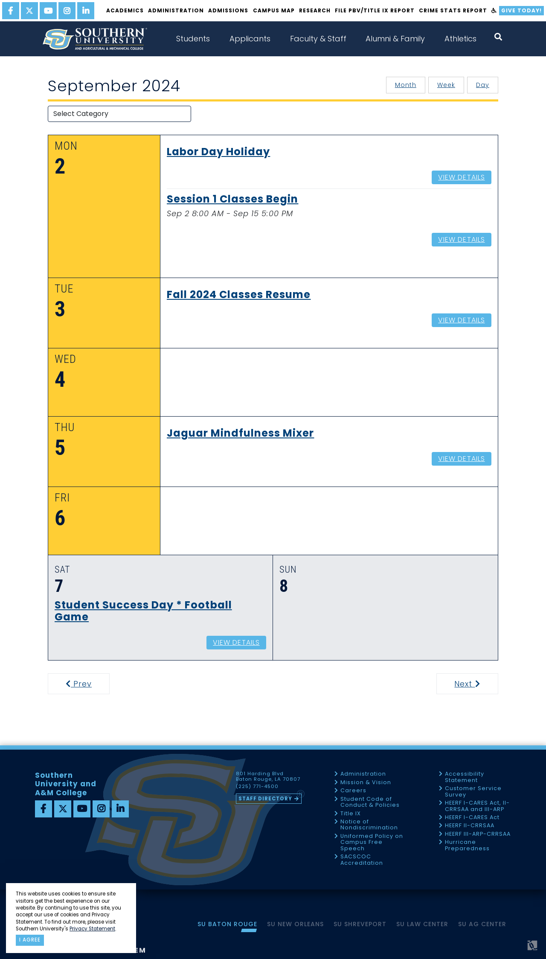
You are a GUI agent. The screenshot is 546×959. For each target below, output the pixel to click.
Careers (353, 791)
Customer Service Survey (473, 791)
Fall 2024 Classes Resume (239, 295)
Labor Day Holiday (218, 152)
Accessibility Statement (464, 777)
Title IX (350, 814)
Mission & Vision (365, 782)
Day (482, 85)
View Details (461, 177)
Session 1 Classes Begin (232, 199)
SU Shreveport (360, 924)
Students (193, 38)
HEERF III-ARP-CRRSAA (478, 834)
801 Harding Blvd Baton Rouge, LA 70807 (268, 776)
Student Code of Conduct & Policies (370, 802)
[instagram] (67, 10)
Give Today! (521, 10)
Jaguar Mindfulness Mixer (240, 433)
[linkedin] (85, 10)
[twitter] (29, 10)
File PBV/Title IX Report (375, 10)
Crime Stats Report (453, 10)
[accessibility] (494, 11)
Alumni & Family (395, 38)
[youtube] (48, 10)
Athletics (460, 38)
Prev (84, 683)
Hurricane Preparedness (467, 845)
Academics (125, 10)
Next (475, 683)
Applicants (249, 38)
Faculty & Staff (318, 38)
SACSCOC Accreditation (361, 860)
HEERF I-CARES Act (472, 817)
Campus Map (274, 10)
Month (405, 85)
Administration (176, 10)
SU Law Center (422, 924)
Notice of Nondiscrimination (369, 825)
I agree (30, 939)
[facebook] (10, 10)
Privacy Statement (92, 928)
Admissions (228, 10)
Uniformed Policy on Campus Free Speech (371, 842)
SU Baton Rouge (227, 924)
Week (446, 85)
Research (315, 10)
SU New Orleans (295, 924)
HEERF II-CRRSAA (469, 826)
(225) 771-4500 (257, 787)
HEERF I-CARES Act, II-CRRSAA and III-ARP (477, 806)
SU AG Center (482, 924)
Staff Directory (265, 798)
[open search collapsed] (498, 37)
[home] (94, 39)
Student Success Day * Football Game (143, 611)
